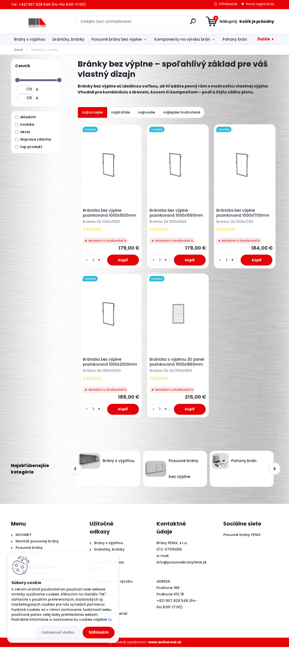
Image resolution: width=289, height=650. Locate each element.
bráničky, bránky (68, 39)
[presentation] (75, 472)
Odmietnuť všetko (57, 632)
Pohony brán (235, 39)
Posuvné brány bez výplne (117, 39)
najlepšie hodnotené (181, 112)
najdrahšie (120, 112)
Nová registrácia (260, 3)
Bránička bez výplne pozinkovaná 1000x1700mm (243, 214)
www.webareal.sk (164, 645)
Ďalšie (263, 39)
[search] (193, 23)
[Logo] (41, 21)
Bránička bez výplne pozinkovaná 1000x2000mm (111, 364)
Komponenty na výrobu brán (182, 39)
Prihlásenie (228, 3)
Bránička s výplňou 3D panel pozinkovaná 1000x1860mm (177, 364)
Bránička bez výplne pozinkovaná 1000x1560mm (177, 214)
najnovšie (146, 112)
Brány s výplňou (29, 39)
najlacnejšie (92, 112)
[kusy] (93, 260)
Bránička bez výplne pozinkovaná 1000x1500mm (110, 214)
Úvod (18, 49)
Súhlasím (99, 632)
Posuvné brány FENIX (242, 537)
